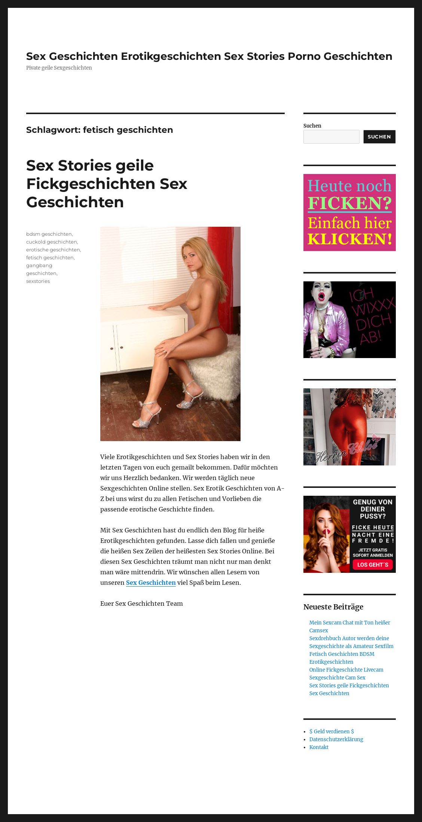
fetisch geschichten (50, 257)
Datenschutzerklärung (336, 739)
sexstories (38, 281)
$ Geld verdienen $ (331, 731)
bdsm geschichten (49, 234)
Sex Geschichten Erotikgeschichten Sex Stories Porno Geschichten (209, 56)
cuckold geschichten (51, 242)
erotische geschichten (53, 250)
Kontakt (318, 747)
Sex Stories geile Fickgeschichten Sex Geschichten (106, 183)
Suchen (312, 126)
